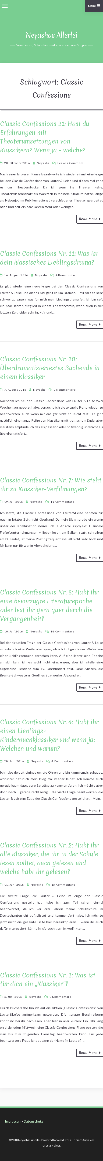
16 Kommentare (62, 631)
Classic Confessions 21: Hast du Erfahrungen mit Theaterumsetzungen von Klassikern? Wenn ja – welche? (44, 137)
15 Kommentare (63, 884)
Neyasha (43, 163)
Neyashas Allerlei (51, 35)
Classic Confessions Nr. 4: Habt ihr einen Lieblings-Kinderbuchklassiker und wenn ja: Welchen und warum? (49, 735)
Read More (89, 219)
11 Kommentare (62, 501)
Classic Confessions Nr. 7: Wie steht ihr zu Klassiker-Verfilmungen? (50, 484)
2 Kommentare (65, 389)
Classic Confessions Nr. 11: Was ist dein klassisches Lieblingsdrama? (49, 258)
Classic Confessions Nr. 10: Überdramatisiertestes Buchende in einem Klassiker (50, 368)
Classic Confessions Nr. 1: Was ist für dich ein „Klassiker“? (47, 979)
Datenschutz (33, 1121)
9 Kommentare (60, 996)
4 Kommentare (67, 275)
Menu (94, 5)
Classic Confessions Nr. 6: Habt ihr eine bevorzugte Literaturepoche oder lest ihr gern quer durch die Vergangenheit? (49, 605)
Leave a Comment (70, 163)
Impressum (13, 1121)
